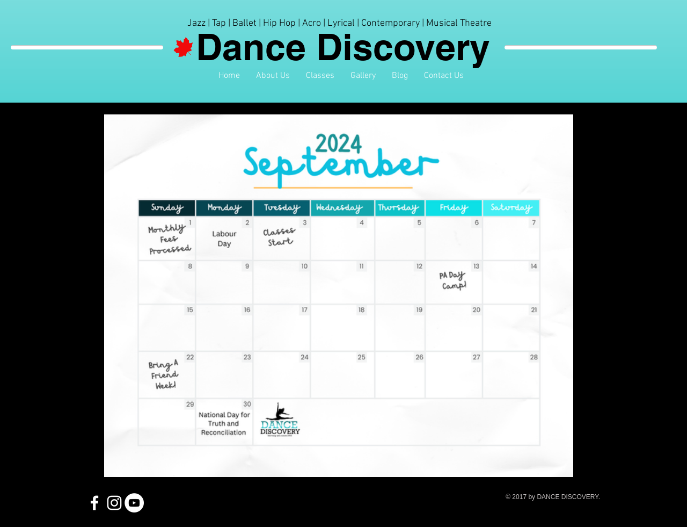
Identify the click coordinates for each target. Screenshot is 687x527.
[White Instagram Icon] (114, 502)
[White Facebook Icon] (94, 502)
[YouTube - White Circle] (134, 502)
